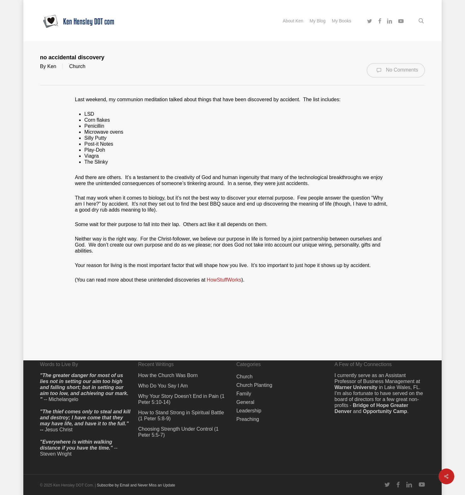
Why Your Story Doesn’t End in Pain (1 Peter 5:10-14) (181, 399)
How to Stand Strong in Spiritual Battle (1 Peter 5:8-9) (181, 415)
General (245, 402)
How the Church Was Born (168, 375)
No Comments (396, 70)
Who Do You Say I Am (163, 385)
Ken (51, 66)
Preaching (247, 419)
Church (77, 66)
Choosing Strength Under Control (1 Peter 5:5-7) (178, 432)
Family (243, 393)
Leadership (248, 410)
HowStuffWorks (224, 279)
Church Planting (254, 385)
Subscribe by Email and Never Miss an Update (136, 485)
